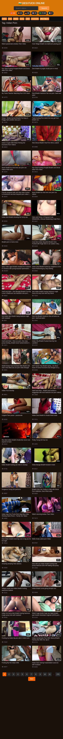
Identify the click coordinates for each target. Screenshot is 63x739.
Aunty (23, 19)
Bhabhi (17, 19)
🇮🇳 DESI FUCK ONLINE (31, 3)
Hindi (29, 19)
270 (58, 674)
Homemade (37, 19)
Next (31, 679)
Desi (10, 19)
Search (44, 8)
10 (45, 674)
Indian (4, 19)
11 (49, 674)
